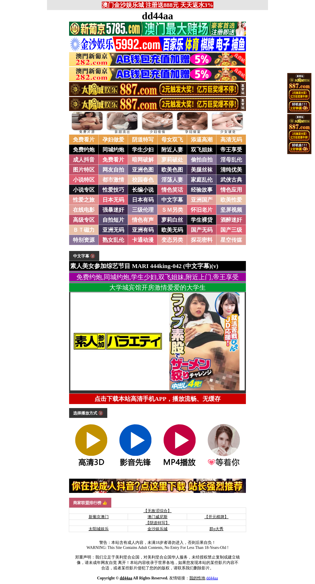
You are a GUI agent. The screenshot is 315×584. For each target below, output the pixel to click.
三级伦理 (143, 210)
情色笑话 (172, 190)
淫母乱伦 (231, 160)
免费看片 (84, 140)
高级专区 (84, 220)
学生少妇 (143, 150)
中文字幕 (172, 200)
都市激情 (113, 180)
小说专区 (84, 190)
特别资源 (84, 240)
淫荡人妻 (172, 180)
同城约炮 (113, 150)
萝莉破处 (172, 160)
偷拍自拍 (202, 160)
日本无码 (113, 200)
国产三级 (231, 230)
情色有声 (143, 220)
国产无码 (202, 230)
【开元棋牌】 (216, 517)
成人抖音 (84, 160)
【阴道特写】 (157, 523)
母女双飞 (172, 140)
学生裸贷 (202, 220)
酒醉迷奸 (231, 220)
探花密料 (202, 240)
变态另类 (172, 240)
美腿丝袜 (202, 170)
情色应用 (231, 190)
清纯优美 (231, 170)
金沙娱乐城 (157, 529)
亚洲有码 (143, 230)
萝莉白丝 (172, 220)
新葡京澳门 (99, 517)
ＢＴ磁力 (84, 230)
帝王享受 (231, 150)
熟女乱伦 (113, 240)
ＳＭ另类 (172, 210)
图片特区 (84, 170)
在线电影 (84, 210)
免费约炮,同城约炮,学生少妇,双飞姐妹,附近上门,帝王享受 (157, 277)
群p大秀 (216, 529)
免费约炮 (84, 150)
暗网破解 (143, 160)
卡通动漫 (143, 240)
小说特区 (84, 180)
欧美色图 (172, 170)
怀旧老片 (202, 210)
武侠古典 (231, 180)
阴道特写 (143, 140)
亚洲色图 (143, 170)
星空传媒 (231, 240)
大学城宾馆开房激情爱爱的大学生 (157, 287)
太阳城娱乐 (99, 529)
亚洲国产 (202, 200)
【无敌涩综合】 (157, 511)
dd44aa (157, 15)
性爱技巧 (113, 190)
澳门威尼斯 (157, 517)
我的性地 (197, 578)
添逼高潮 (202, 140)
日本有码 (143, 200)
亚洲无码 (113, 230)
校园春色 (143, 180)
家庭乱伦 (202, 180)
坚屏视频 (231, 210)
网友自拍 (113, 170)
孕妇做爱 (113, 140)
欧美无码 (172, 230)
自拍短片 (113, 220)
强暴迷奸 (113, 210)
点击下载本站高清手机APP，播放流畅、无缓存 (157, 398)
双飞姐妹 (202, 150)
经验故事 (202, 190)
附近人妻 (172, 150)
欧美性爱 (231, 200)
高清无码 (231, 140)
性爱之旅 (84, 200)
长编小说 (143, 190)
